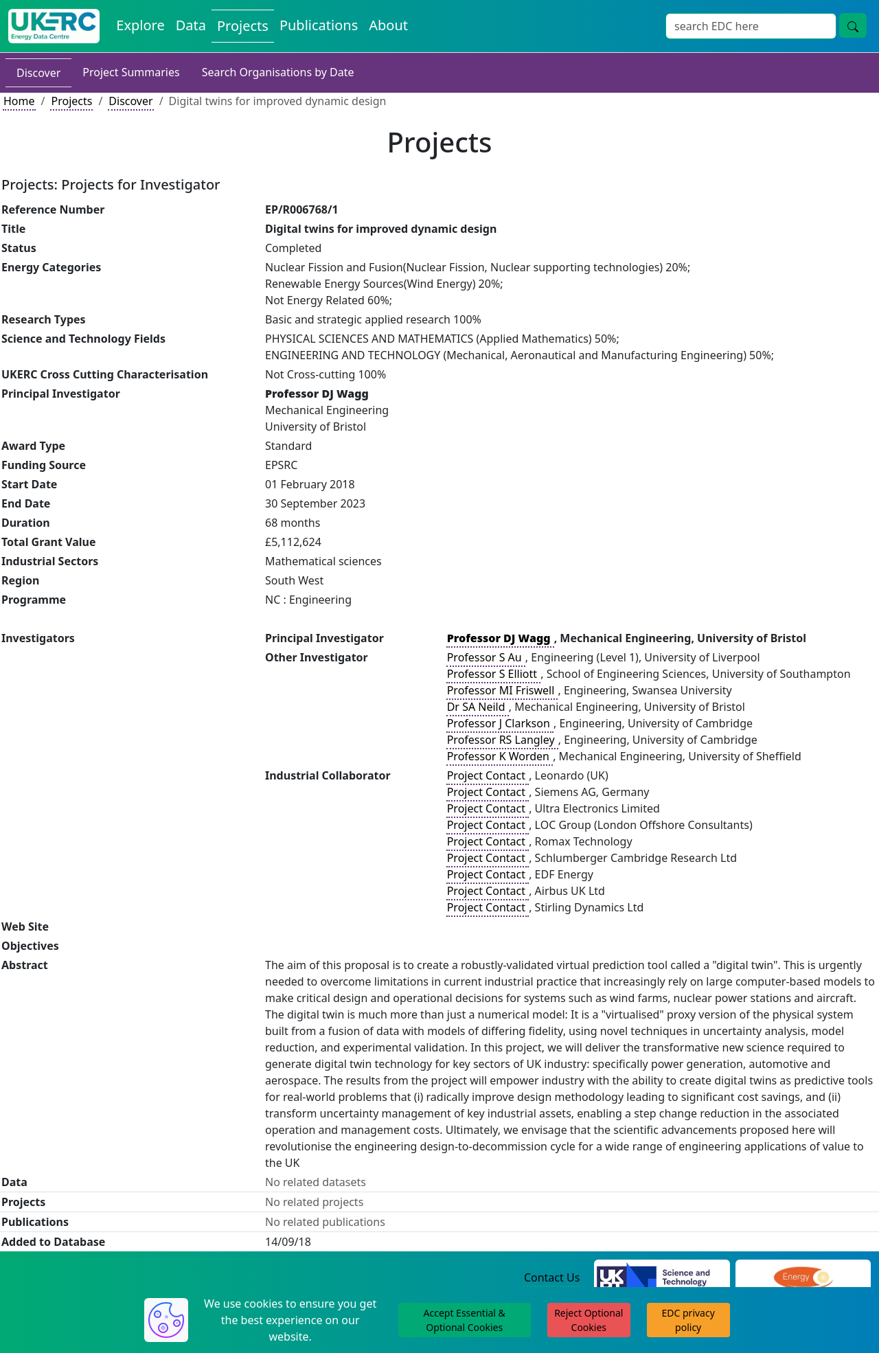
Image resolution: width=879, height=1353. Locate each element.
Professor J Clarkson (500, 723)
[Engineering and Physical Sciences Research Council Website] (803, 1278)
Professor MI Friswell (502, 690)
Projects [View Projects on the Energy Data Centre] (243, 25)
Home (19, 101)
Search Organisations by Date (278, 72)
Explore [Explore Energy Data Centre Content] (140, 25)
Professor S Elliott (493, 673)
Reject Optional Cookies (588, 1320)
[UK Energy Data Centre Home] (54, 26)
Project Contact (487, 775)
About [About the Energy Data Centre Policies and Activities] (388, 25)
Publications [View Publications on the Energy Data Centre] (318, 25)
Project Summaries (130, 72)
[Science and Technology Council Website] (662, 1278)
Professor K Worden (499, 756)
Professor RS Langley (502, 739)
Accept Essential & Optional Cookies (464, 1320)
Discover (38, 72)
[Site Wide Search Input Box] (750, 26)
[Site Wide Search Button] (853, 25)
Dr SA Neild (477, 706)
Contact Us (552, 1277)
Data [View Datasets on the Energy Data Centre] (191, 25)
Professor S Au (486, 657)
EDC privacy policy (688, 1320)
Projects (71, 101)
